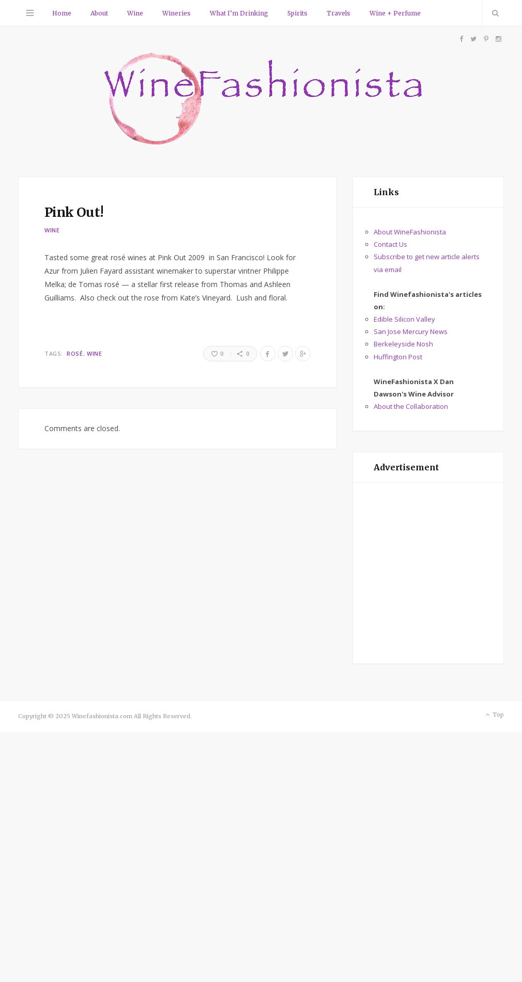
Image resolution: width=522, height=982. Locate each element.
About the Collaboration (411, 406)
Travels (338, 13)
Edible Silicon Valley (404, 319)
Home (61, 13)
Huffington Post (398, 356)
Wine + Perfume (395, 13)
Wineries (176, 13)
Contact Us (390, 244)
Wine (135, 13)
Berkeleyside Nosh (403, 344)
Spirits (297, 13)
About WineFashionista (410, 231)
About (99, 13)
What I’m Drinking (239, 13)
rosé (75, 353)
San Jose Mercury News (411, 331)
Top (494, 715)
